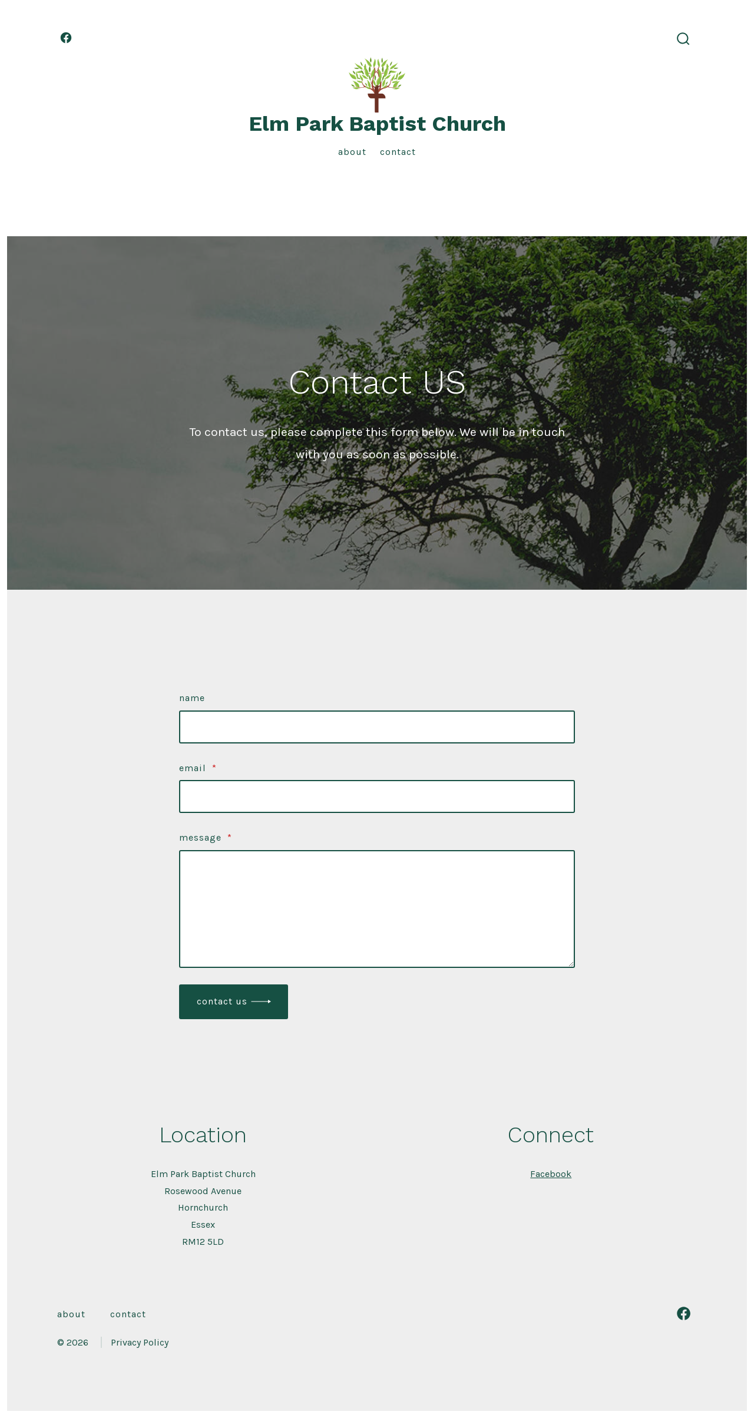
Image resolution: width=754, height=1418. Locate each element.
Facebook (550, 1173)
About (352, 151)
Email (198, 768)
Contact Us (222, 1001)
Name (192, 697)
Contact (398, 151)
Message (205, 837)
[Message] (377, 909)
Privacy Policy (139, 1342)
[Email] (377, 796)
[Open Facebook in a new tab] (66, 38)
